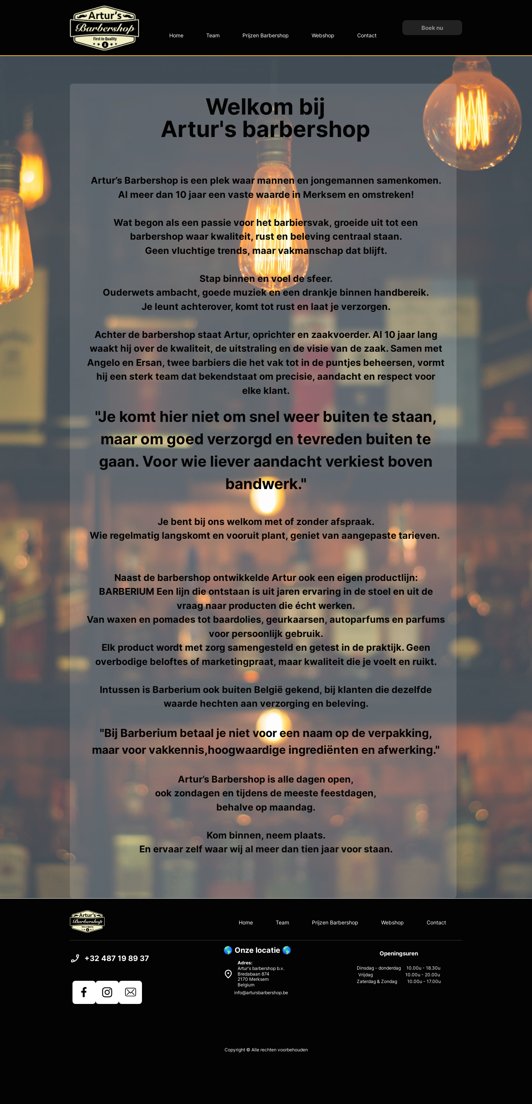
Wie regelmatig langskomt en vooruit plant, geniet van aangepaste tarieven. (266, 535)
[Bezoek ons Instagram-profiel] (107, 992)
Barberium (148, 733)
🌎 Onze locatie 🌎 (257, 950)
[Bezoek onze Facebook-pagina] (84, 992)
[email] (130, 992)
